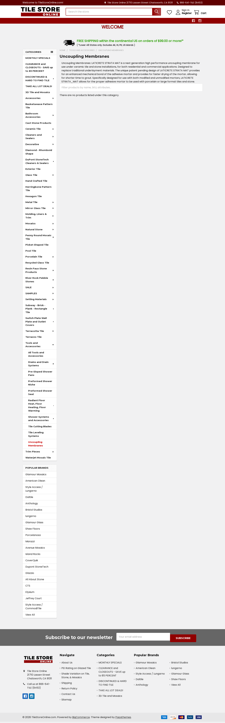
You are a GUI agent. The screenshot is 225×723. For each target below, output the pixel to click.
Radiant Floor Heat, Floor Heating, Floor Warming (41, 408)
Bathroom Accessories (39, 118)
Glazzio (29, 576)
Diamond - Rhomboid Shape (38, 154)
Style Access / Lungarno (34, 491)
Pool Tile (30, 253)
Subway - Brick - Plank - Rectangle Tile (40, 311)
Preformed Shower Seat (40, 395)
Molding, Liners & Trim (39, 218)
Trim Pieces (39, 454)
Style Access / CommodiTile (34, 609)
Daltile (29, 500)
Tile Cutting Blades (40, 429)
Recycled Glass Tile (37, 265)
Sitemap (66, 701)
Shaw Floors (32, 531)
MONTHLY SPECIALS (37, 60)
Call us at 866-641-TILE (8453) (38, 687)
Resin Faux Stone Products (39, 273)
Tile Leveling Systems (36, 437)
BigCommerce (81, 718)
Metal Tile (39, 204)
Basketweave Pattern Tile (39, 108)
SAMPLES (39, 296)
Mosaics (39, 226)
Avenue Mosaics (35, 550)
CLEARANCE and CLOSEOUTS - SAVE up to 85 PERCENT (39, 70)
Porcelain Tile (39, 259)
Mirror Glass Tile (39, 210)
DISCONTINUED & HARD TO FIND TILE (40, 81)
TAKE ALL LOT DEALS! (38, 89)
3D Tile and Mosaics (37, 95)
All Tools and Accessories (36, 357)
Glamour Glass (34, 525)
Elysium (29, 595)
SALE (39, 290)
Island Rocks (32, 557)
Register (183, 15)
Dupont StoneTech (36, 569)
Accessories (39, 100)
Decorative (39, 147)
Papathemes (123, 718)
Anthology (31, 506)
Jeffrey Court (33, 601)
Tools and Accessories (39, 347)
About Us (66, 664)
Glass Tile (39, 177)
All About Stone (34, 582)
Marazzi (30, 544)
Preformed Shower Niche (40, 385)
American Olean (35, 483)
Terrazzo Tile (33, 339)
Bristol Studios (33, 512)
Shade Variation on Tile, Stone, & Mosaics (75, 676)
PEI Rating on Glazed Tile (76, 669)
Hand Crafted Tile (36, 183)
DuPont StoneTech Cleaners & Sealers (40, 164)
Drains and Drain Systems (41, 366)
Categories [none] (33, 54)
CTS (27, 588)
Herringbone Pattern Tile (38, 191)
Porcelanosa (33, 538)
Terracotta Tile (39, 333)
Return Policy (69, 690)
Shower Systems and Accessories (41, 421)
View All (30, 617)
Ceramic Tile (39, 131)
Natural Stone (39, 232)
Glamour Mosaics (35, 477)
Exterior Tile (33, 171)
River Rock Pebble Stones (39, 282)
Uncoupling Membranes (35, 446)
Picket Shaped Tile (37, 247)
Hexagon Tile (33, 199)
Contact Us (68, 695)
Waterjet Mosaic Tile (38, 460)
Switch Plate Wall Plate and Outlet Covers (40, 324)
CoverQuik (31, 563)
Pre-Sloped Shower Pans (40, 376)
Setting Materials (39, 302)
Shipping (66, 684)
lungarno (30, 519)
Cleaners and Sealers (39, 139)
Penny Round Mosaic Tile (39, 240)
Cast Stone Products (38, 125)
